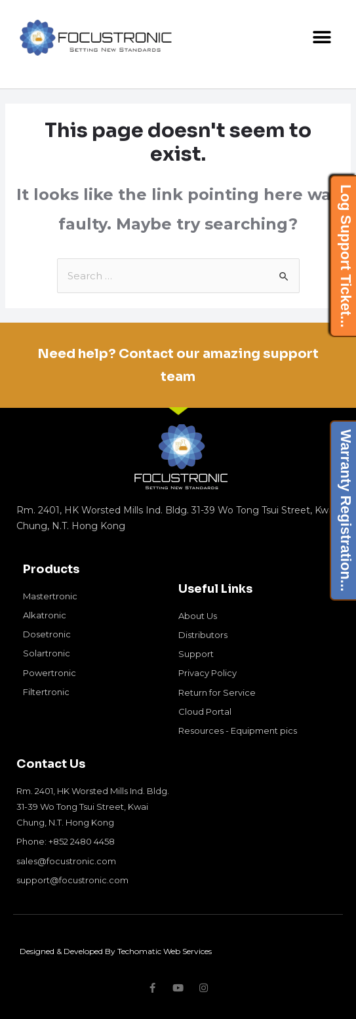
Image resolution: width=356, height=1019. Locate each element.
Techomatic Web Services (164, 951)
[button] (321, 37)
